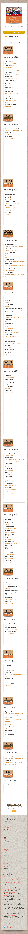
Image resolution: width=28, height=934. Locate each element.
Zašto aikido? (8, 347)
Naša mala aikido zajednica (12, 339)
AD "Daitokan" (6, 860)
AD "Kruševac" (6, 838)
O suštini (7, 214)
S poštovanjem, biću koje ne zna (13, 313)
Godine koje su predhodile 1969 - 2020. (12, 879)
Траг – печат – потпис (11, 599)
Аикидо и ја (8, 588)
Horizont (7, 521)
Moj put (7, 321)
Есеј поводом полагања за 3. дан (14, 130)
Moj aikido (7, 388)
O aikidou (7, 536)
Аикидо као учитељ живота (12, 250)
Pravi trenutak (8, 254)
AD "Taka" (5, 850)
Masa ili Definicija (9, 97)
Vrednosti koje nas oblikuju (12, 74)
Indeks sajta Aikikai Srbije (10, 915)
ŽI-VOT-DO (8, 134)
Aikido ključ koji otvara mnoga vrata (14, 261)
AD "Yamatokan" (7, 824)
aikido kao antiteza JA (11, 478)
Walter (6, 351)
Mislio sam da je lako (10, 528)
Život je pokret (8, 82)
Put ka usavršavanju (10, 485)
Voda (6, 325)
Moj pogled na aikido (10, 595)
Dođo (6, 384)
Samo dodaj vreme (10, 381)
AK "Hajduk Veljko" (7, 846)
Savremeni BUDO (9, 328)
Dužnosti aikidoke (9, 377)
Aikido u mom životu (10, 63)
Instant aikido (8, 736)
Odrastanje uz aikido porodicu (13, 343)
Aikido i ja (7, 625)
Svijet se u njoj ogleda (11, 138)
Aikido (6, 257)
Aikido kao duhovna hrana (12, 332)
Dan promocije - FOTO (8, 895)
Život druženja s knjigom (11, 481)
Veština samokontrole (10, 489)
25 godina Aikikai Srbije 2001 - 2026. (11, 882)
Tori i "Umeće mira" (10, 270)
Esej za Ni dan (9, 603)
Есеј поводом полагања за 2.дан (14, 310)
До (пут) (7, 732)
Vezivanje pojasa (9, 196)
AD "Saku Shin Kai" (7, 839)
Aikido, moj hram (9, 392)
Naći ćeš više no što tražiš (12, 71)
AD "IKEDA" (5, 849)
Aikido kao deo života (10, 667)
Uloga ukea (8, 637)
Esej (6, 89)
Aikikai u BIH (6, 843)
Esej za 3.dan (8, 685)
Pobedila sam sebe (10, 207)
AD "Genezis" (6, 863)
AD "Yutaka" (6, 866)
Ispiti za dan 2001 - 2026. (9, 892)
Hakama (7, 302)
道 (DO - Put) (8, 306)
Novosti (5, 876)
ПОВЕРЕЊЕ (8, 67)
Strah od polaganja (10, 532)
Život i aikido (8, 474)
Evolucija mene (9, 470)
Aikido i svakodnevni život (12, 786)
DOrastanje (8, 524)
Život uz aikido (9, 199)
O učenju (7, 584)
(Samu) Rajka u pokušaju (11, 93)
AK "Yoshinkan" (6, 827)
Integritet (7, 299)
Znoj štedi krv (8, 85)
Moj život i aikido (9, 670)
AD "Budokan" (6, 856)
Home (6, 36)
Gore (14, 811)
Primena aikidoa (9, 725)
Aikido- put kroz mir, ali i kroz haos (14, 78)
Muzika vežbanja (9, 211)
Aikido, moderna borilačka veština (14, 758)
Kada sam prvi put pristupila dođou (14, 246)
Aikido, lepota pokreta (10, 493)
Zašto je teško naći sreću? (12, 203)
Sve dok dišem (9, 455)
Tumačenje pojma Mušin (11, 629)
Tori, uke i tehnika (9, 633)
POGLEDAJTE (14, 32)
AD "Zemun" (6, 822)
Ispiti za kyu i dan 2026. (8, 886)
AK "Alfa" (5, 830)
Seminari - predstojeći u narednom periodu (13, 889)
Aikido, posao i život (10, 336)
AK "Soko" (5, 869)
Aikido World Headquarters (9, 912)
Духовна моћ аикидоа (11, 592)
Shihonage (8, 106)
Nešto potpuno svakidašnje (12, 317)
